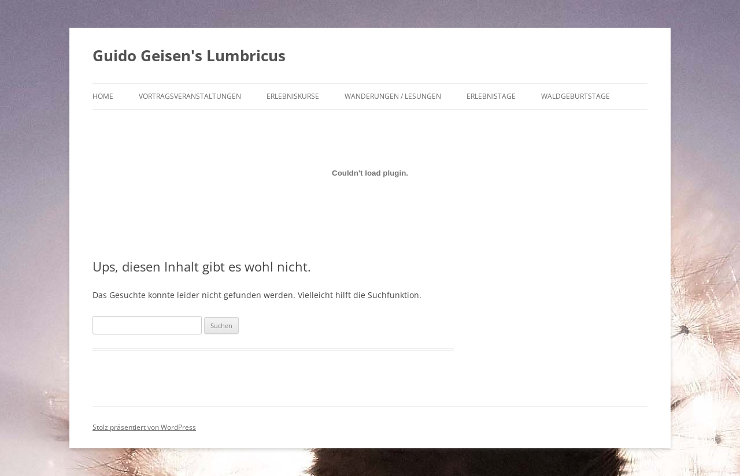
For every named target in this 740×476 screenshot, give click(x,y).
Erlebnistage (491, 96)
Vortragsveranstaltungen (190, 96)
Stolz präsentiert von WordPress (144, 427)
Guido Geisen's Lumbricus (189, 55)
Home (102, 96)
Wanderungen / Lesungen (393, 96)
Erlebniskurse (293, 96)
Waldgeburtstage (575, 96)
